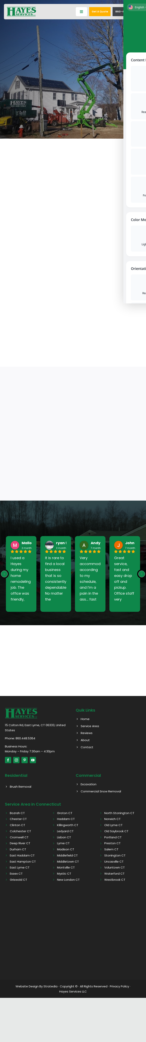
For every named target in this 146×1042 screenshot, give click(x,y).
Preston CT (112, 843)
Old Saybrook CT (116, 831)
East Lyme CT (20, 868)
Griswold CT (18, 880)
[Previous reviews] (4, 574)
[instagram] (16, 760)
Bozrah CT (17, 813)
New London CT (68, 880)
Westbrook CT (114, 880)
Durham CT (18, 849)
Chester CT (18, 819)
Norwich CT (112, 819)
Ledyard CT (65, 831)
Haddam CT (66, 819)
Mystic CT (64, 874)
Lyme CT (63, 843)
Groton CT (64, 813)
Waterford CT (114, 874)
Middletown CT (68, 861)
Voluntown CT (114, 868)
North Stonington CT (119, 813)
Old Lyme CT (113, 825)
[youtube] (33, 760)
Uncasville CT (114, 861)
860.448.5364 (25, 738)
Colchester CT (20, 831)
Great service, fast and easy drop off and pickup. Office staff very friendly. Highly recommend (124, 578)
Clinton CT (17, 825)
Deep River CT (20, 843)
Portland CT (113, 837)
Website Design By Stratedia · (37, 986)
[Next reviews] (141, 574)
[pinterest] (24, 760)
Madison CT (65, 849)
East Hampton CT (23, 861)
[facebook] (8, 760)
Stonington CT (115, 855)
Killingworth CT (67, 825)
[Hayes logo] (21, 709)
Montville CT (66, 868)
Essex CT (16, 874)
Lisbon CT (64, 837)
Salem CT (111, 849)
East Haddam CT (22, 855)
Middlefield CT (67, 855)
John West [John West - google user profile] (135, 543)
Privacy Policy (119, 986)
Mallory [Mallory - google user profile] (28, 543)
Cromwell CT (19, 837)
